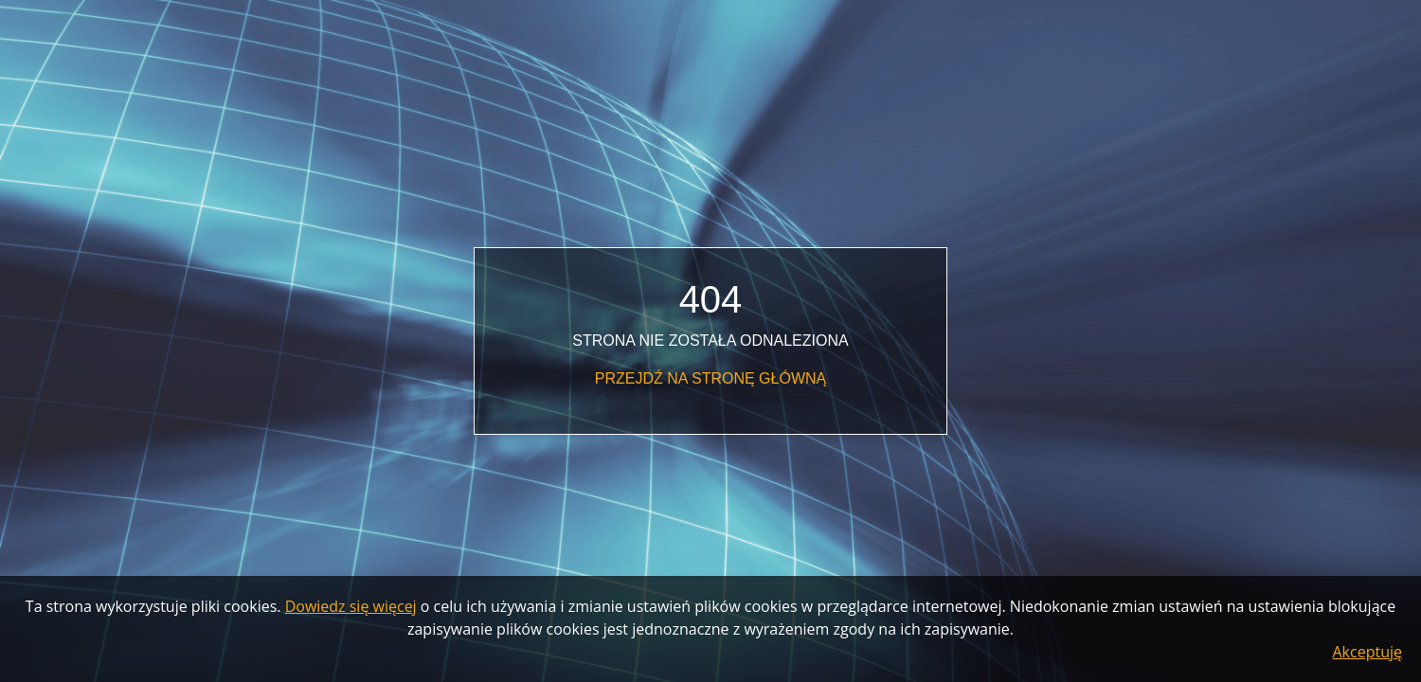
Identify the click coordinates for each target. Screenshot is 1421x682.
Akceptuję (1368, 651)
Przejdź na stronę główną (710, 378)
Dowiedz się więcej (351, 606)
